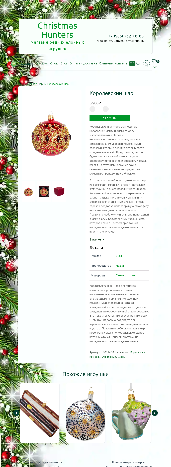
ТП (132, 48)
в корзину (109, 102)
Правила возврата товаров (128, 446)
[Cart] (156, 46)
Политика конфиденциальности (42, 446)
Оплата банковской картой (42, 451)
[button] (26, 48)
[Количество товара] (99, 93)
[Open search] (138, 48)
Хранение (106, 48)
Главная (30, 68)
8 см (119, 240)
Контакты (121, 48)
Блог (63, 48)
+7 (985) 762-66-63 (125, 28)
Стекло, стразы (126, 259)
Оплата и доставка (83, 48)
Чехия (120, 249)
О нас (54, 48)
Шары (41, 68)
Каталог (42, 48)
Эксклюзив (109, 341)
